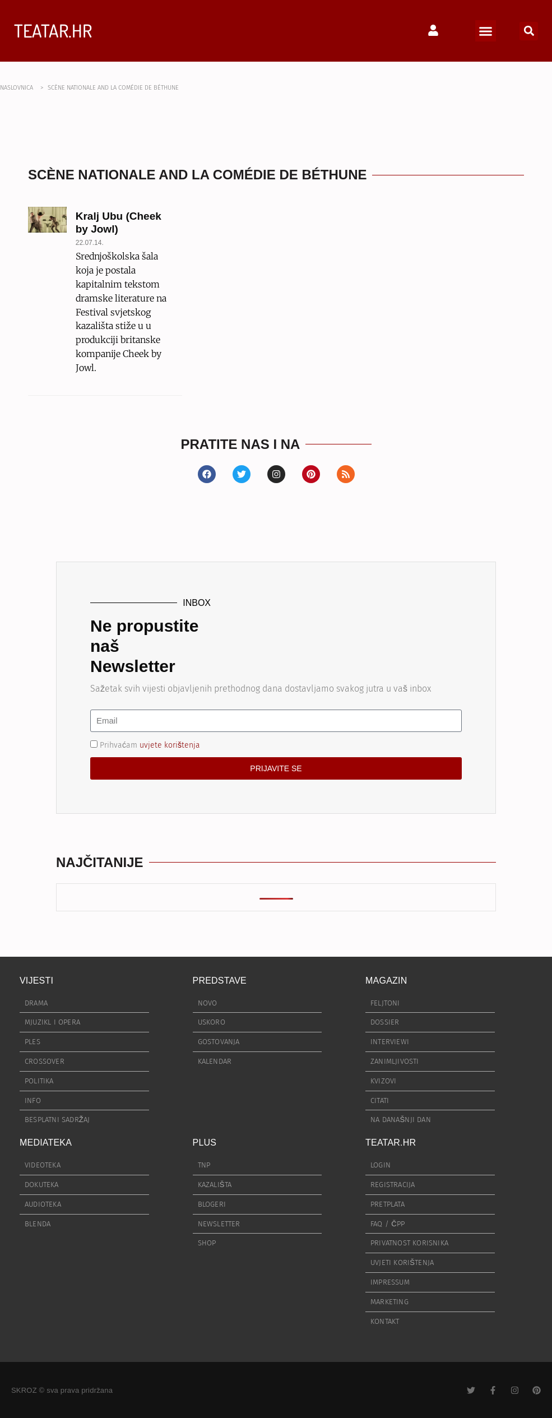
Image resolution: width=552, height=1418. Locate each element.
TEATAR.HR (53, 30)
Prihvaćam (150, 744)
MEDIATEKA (46, 1142)
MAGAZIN (386, 980)
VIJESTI (36, 980)
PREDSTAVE (220, 980)
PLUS (205, 1142)
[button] (486, 30)
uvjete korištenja (170, 744)
